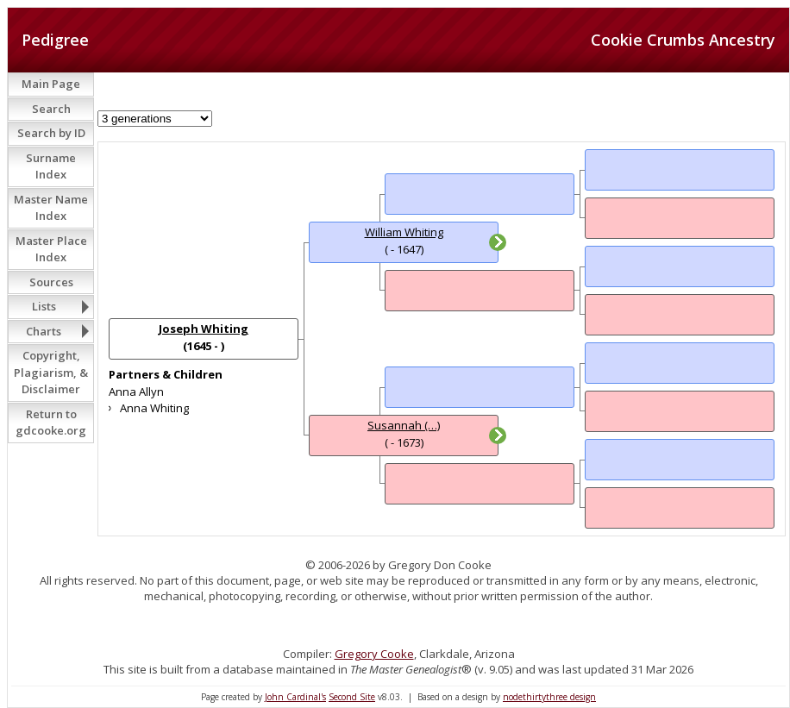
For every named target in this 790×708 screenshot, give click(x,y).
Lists (44, 306)
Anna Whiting (154, 408)
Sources (51, 282)
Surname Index (51, 166)
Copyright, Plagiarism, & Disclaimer (51, 372)
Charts (43, 331)
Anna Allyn (136, 391)
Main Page (51, 83)
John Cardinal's (295, 697)
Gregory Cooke (374, 653)
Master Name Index (51, 207)
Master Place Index (51, 249)
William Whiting (404, 232)
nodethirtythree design (549, 697)
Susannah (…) (403, 425)
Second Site (352, 697)
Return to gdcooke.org (51, 422)
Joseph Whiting (203, 328)
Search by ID (51, 133)
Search (51, 108)
